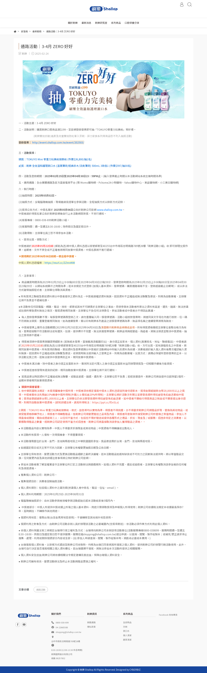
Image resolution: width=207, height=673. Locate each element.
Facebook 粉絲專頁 (168, 614)
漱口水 (126, 630)
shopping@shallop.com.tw (68, 632)
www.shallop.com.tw (109, 210)
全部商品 (127, 622)
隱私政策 (91, 626)
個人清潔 (127, 635)
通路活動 (40, 589)
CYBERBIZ (135, 669)
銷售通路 (91, 622)
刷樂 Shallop (86, 669)
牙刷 (125, 626)
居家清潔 (127, 639)
